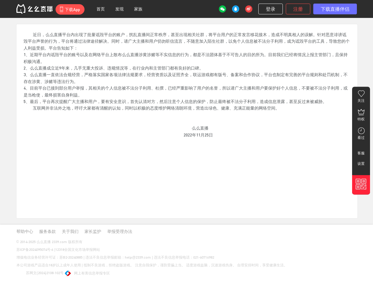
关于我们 (70, 231)
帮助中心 (24, 231)
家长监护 (93, 231)
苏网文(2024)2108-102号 (40, 273)
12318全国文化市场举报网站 (77, 249)
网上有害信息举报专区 (87, 274)
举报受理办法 (119, 231)
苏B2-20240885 (71, 257)
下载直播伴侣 (335, 9)
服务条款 (47, 231)
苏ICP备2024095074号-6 (34, 249)
